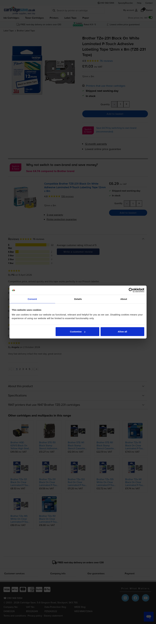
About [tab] (123, 299)
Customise (77, 331)
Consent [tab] (32, 299)
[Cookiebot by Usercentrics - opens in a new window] (131, 290)
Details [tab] (78, 299)
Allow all (122, 331)
